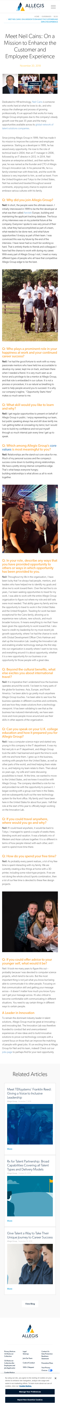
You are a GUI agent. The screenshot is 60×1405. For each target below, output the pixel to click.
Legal (25, 1351)
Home (30, 6)
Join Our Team (27, 1358)
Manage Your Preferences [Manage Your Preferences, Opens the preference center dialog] (30, 1392)
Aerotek (28, 212)
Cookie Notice (9, 1372)
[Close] (55, 1378)
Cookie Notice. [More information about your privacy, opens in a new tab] (25, 1386)
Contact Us (45, 1351)
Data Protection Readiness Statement (47, 1356)
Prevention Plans (47, 1363)
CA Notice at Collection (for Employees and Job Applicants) (9, 1364)
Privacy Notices (9, 1351)
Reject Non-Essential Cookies (30, 1400)
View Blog (30, 1303)
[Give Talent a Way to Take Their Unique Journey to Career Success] (30, 1261)
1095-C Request (28, 1367)
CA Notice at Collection (8, 1355)
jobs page (7, 1051)
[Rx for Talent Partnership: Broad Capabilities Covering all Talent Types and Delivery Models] (30, 1191)
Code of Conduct (29, 1363)
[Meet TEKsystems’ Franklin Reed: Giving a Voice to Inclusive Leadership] (30, 1119)
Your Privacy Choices (45, 1369)
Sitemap (26, 1354)
